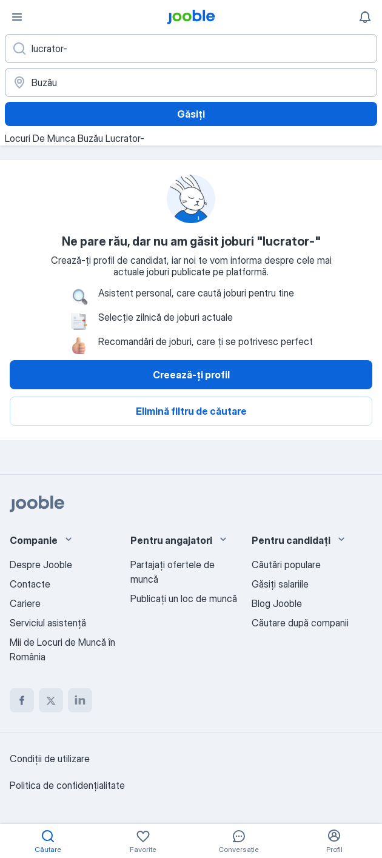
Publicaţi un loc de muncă (183, 598)
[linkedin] (80, 700)
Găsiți (191, 114)
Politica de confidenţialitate (67, 785)
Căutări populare (286, 564)
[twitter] (51, 700)
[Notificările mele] (365, 17)
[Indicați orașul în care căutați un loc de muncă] (191, 82)
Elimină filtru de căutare (191, 411)
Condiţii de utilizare (50, 758)
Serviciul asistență (48, 623)
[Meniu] (17, 17)
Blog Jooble (277, 603)
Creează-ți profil (191, 375)
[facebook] (22, 700)
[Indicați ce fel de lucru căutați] (191, 48)
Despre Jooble (41, 564)
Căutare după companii (300, 623)
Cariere (25, 603)
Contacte (30, 584)
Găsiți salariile (280, 584)
